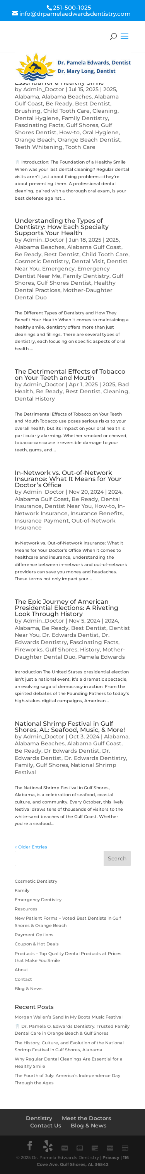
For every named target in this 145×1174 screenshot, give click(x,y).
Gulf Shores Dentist (64, 282)
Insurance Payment (42, 520)
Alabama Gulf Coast (94, 247)
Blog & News (29, 988)
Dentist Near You (68, 506)
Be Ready (59, 103)
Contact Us (45, 1125)
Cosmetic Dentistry (42, 261)
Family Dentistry (84, 118)
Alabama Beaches (67, 96)
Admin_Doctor (43, 89)
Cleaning (105, 110)
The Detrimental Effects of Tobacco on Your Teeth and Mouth (70, 374)
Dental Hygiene (37, 118)
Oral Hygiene (100, 132)
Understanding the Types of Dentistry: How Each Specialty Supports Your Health (62, 227)
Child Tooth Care (66, 110)
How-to (69, 132)
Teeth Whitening (39, 147)
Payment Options (34, 934)
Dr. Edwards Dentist (70, 634)
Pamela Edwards (101, 656)
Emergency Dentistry (38, 899)
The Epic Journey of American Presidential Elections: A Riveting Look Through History (66, 608)
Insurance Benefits (96, 513)
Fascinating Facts (39, 125)
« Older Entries (31, 847)
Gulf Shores (82, 125)
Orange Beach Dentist (89, 139)
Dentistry (39, 1118)
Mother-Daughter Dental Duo (70, 653)
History (90, 649)
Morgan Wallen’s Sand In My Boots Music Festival (69, 1017)
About (21, 969)
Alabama (27, 96)
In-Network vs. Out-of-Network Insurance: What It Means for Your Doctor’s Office (68, 479)
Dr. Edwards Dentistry (62, 638)
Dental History (35, 398)
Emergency (58, 268)
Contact (23, 979)
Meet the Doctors (86, 1118)
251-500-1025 (72, 7)
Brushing (28, 110)
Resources (26, 909)
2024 (114, 491)
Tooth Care (80, 147)
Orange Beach (35, 139)
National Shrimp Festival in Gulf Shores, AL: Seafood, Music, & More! (70, 726)
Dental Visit (88, 261)
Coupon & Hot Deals (37, 944)
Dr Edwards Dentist (71, 750)
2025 (109, 89)
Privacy (110, 1157)
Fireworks (29, 649)
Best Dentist (92, 103)
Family (24, 765)
